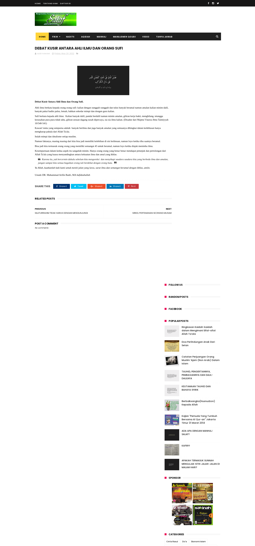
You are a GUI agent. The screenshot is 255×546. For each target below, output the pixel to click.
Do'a (184, 304)
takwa (204, 340)
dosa (178, 316)
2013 (171, 442)
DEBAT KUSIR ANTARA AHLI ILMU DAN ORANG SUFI (191, 387)
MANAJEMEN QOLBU (123, 36)
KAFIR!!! (186, 208)
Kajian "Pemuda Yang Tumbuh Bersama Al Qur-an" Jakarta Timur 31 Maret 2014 (199, 183)
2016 (171, 428)
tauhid (169, 346)
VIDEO (145, 36)
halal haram (208, 316)
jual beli (180, 322)
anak (168, 316)
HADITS (69, 36)
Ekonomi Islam (198, 304)
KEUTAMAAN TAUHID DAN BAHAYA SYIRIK (196, 151)
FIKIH (54, 36)
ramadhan (171, 340)
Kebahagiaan (173, 310)
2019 (171, 415)
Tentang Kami (50, 3)
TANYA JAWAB (163, 36)
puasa (203, 334)
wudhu (194, 346)
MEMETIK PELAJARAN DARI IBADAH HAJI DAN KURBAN (197, 510)
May (173, 377)
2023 (171, 364)
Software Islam (191, 310)
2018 (171, 419)
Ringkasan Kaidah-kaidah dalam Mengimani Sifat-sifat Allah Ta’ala (199, 94)
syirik (194, 340)
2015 (171, 433)
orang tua (171, 334)
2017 (171, 424)
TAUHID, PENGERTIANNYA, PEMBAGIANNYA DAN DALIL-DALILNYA (197, 138)
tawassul (182, 346)
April (174, 400)
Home (38, 3)
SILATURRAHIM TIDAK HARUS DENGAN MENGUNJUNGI (192, 394)
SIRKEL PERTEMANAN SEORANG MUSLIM (193, 380)
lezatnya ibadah (174, 328)
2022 (171, 368)
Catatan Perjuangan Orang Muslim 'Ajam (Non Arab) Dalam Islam (201, 123)
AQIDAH (84, 36)
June (174, 372)
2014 (171, 437)
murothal (192, 328)
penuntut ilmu (188, 334)
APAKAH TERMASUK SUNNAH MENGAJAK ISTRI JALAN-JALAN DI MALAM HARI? (201, 227)
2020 (171, 410)
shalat (184, 340)
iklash (169, 322)
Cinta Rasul (172, 304)
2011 (170, 451)
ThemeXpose (53, 542)
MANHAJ (101, 36)
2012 (171, 446)
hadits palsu (191, 316)
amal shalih (209, 310)
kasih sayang (195, 322)
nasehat (205, 328)
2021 (171, 406)
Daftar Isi (65, 3)
